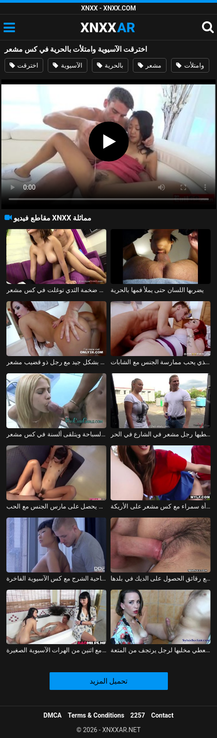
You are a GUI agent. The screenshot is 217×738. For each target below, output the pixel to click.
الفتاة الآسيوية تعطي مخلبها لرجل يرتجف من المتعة (161, 650)
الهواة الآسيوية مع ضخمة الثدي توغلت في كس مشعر (56, 289)
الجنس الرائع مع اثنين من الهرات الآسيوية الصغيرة (56, 650)
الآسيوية (67, 65)
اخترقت (24, 65)
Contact (162, 715)
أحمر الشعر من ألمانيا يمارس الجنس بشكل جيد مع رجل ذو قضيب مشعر (56, 362)
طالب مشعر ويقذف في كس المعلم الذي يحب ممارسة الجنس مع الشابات (161, 362)
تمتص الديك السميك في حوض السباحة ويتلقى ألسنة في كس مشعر (56, 434)
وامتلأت (190, 65)
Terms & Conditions (96, 715)
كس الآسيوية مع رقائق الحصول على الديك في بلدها (161, 578)
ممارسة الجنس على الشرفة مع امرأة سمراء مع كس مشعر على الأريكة (161, 506)
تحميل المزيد (108, 681)
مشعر (149, 65)
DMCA (53, 715)
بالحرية (110, 65)
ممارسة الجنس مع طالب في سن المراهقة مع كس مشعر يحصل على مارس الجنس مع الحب (56, 506)
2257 (138, 715)
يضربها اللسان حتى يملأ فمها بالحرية (157, 289)
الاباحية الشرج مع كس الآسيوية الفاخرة (56, 578)
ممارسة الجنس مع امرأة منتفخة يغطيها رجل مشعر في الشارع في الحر (161, 434)
